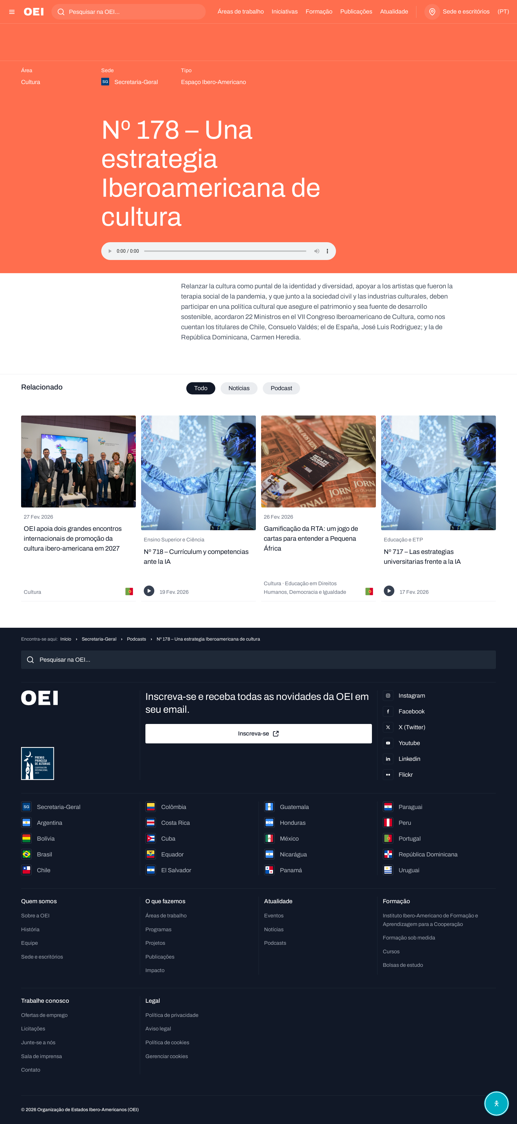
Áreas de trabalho (241, 11)
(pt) (503, 11)
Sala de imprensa (41, 1056)
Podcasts (136, 639)
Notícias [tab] (239, 388)
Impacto (155, 970)
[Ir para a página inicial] (34, 12)
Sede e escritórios (42, 957)
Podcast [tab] (281, 388)
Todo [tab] (200, 388)
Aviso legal (158, 1028)
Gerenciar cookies (166, 1056)
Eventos (274, 915)
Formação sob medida (409, 937)
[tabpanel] (258, 508)
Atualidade (394, 11)
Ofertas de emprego (44, 1015)
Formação (319, 11)
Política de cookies (167, 1042)
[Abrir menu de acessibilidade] (496, 1103)
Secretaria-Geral (99, 639)
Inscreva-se (259, 734)
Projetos (155, 943)
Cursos (391, 951)
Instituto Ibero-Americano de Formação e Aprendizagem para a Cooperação (430, 920)
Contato (30, 1070)
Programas (158, 929)
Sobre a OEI (35, 915)
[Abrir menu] (12, 12)
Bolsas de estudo (403, 965)
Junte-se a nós (38, 1042)
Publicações (356, 11)
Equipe (29, 943)
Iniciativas (285, 11)
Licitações (33, 1028)
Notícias (274, 929)
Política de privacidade (171, 1015)
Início (65, 639)
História (30, 929)
